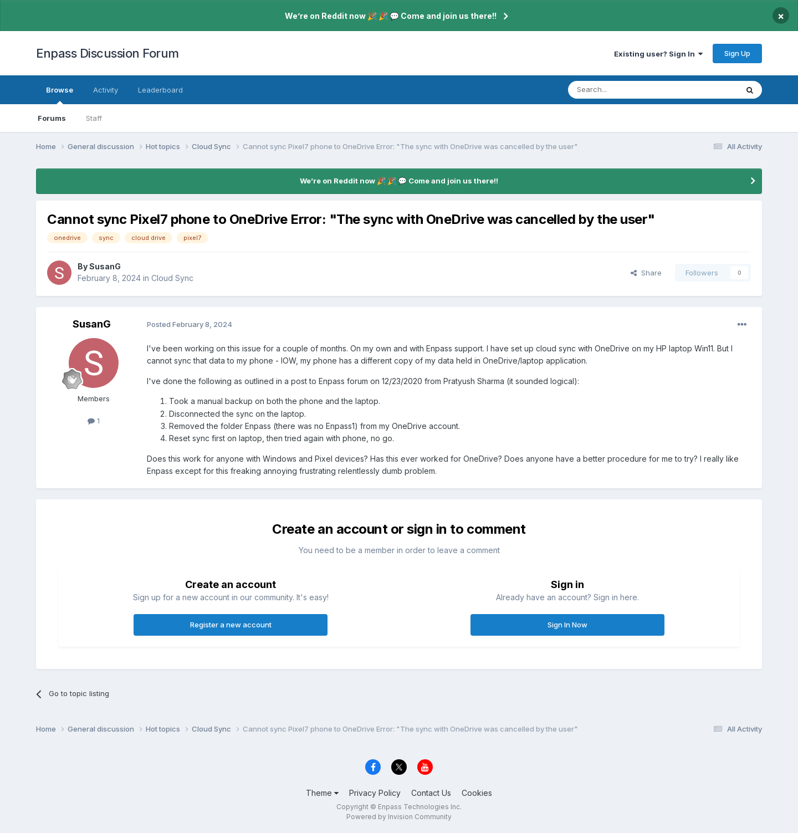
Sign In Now (567, 624)
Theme (322, 793)
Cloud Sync (172, 278)
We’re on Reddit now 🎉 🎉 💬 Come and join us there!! (391, 16)
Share (646, 272)
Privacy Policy (375, 793)
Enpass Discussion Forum (107, 53)
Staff (94, 118)
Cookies (477, 793)
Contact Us (431, 793)
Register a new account (231, 624)
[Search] (624, 90)
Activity (105, 89)
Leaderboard (160, 89)
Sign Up (737, 53)
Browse (59, 94)
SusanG (105, 266)
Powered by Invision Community (399, 816)
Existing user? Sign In (658, 53)
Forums (52, 118)
